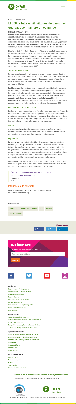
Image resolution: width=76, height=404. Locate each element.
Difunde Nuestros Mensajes (17, 368)
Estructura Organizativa (16, 294)
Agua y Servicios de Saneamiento (18, 317)
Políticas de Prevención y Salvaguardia (20, 305)
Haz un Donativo (13, 357)
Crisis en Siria (12, 348)
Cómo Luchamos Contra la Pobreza (19, 292)
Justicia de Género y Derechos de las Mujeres (22, 327)
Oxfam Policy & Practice (16, 302)
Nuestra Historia (13, 297)
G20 (41, 209)
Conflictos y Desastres (15, 322)
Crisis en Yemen (13, 350)
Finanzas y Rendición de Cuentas (18, 299)
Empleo (10, 362)
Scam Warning (13, 310)
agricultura (13, 209)
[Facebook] (39, 229)
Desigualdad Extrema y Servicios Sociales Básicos (24, 325)
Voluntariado (12, 365)
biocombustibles (16, 213)
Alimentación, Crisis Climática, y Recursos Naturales (24, 319)
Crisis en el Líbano (14, 345)
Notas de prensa (21, 19)
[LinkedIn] (62, 229)
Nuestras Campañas (14, 360)
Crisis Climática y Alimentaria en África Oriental (23, 334)
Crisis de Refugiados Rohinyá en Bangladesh (22, 337)
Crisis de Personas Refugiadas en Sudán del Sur (23, 340)
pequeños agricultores (29, 209)
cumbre (49, 209)
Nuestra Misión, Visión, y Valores (18, 289)
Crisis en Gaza (12, 342)
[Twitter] (51, 229)
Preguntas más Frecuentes (17, 307)
